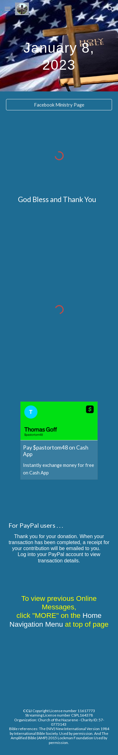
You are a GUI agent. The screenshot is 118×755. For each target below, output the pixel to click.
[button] (7, 8)
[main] (59, 45)
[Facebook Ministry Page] (59, 104)
